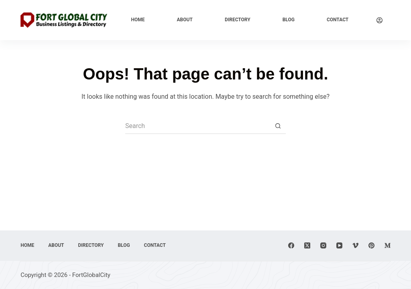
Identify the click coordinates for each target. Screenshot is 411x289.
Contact (337, 19)
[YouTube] (339, 245)
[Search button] (278, 126)
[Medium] (388, 245)
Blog (289, 19)
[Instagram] (323, 245)
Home (138, 19)
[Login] (379, 20)
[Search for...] (197, 126)
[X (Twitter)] (307, 245)
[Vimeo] (355, 245)
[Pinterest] (371, 245)
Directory (237, 19)
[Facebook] (291, 245)
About (185, 19)
